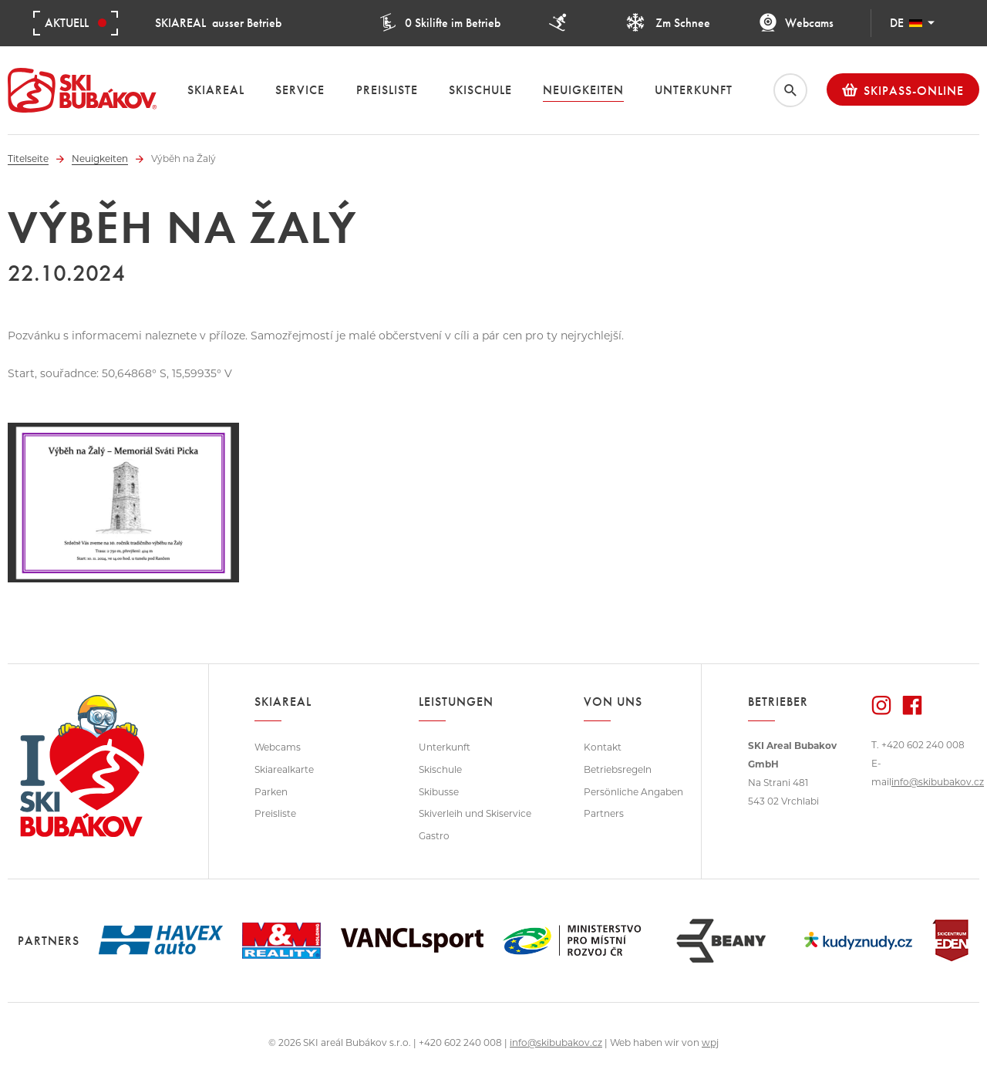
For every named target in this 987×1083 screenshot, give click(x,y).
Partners (604, 813)
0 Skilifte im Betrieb (439, 22)
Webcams (796, 22)
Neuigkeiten (100, 158)
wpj (710, 1042)
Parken (271, 792)
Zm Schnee (668, 22)
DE (912, 23)
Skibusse (439, 792)
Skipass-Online (903, 90)
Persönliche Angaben (633, 792)
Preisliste (275, 813)
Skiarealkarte (284, 769)
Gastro (434, 836)
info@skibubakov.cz (937, 782)
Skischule (440, 769)
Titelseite (28, 158)
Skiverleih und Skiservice (475, 813)
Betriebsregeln (618, 769)
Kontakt (603, 747)
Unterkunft (444, 747)
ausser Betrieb (218, 23)
